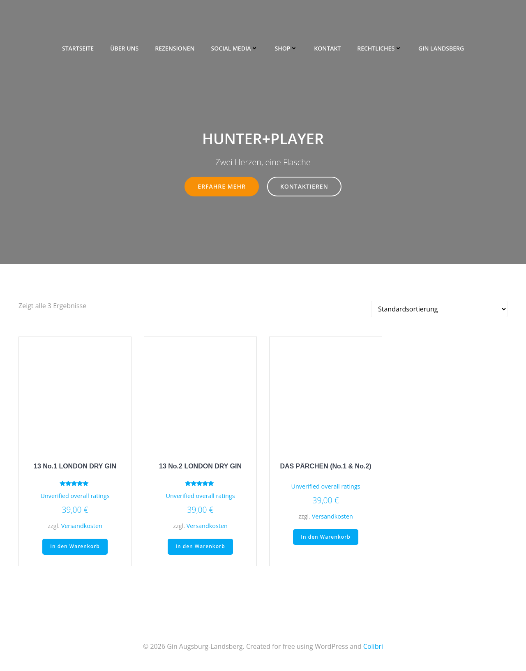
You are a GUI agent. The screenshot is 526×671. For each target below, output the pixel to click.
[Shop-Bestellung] (439, 310)
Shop (286, 45)
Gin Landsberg (441, 45)
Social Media (234, 45)
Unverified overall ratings (74, 496)
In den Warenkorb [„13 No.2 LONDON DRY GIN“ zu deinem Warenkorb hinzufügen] (200, 547)
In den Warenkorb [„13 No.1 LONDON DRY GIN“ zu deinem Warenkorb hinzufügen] (74, 547)
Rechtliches (379, 45)
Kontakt (327, 45)
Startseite (78, 45)
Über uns (124, 45)
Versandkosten (81, 526)
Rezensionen (174, 45)
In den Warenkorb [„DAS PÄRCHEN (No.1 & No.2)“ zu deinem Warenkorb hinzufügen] (325, 537)
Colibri (373, 646)
